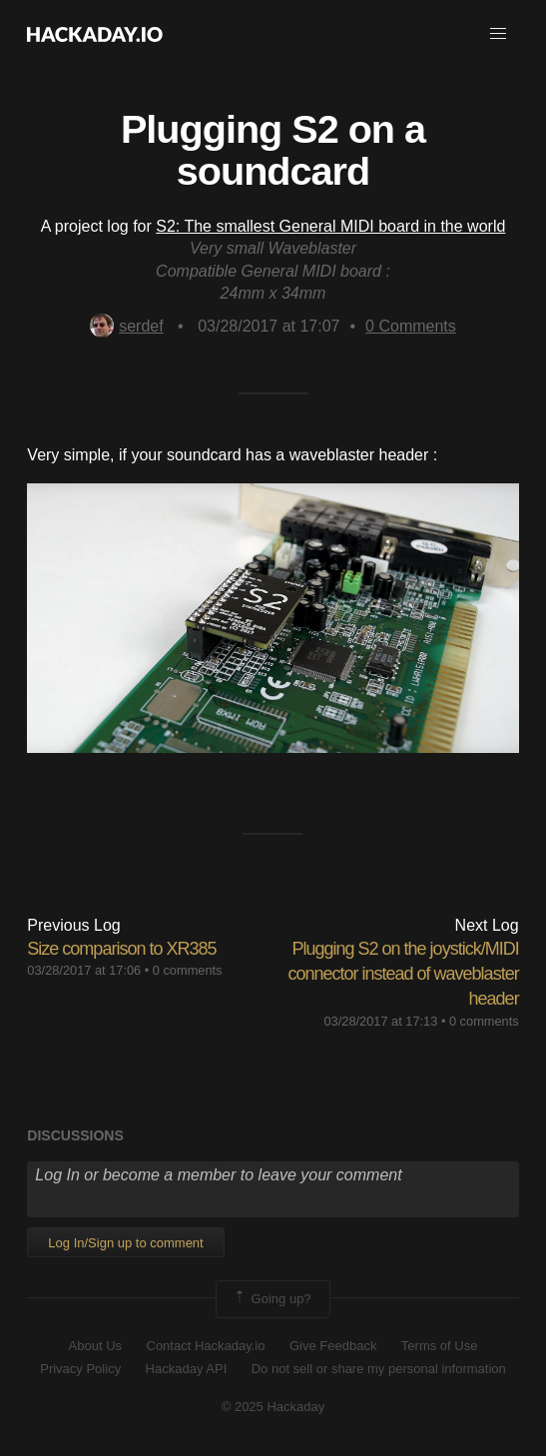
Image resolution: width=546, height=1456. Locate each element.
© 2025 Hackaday (273, 1406)
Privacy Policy (80, 1368)
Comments (410, 326)
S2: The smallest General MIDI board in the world (330, 226)
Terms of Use (439, 1345)
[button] (498, 34)
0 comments (188, 970)
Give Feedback (332, 1345)
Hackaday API (187, 1368)
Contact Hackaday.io (206, 1345)
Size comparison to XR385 (121, 949)
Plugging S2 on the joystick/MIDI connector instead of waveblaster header (402, 974)
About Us (95, 1345)
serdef (126, 326)
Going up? (271, 1299)
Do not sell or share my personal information (379, 1368)
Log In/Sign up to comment (125, 1242)
